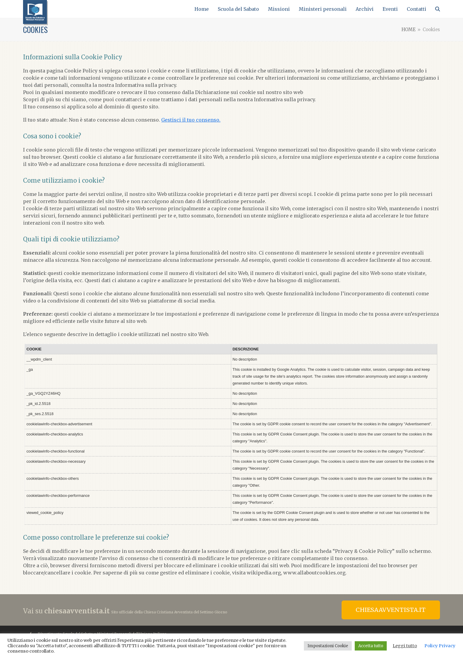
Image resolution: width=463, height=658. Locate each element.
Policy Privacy (440, 645)
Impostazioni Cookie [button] (327, 645)
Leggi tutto (405, 645)
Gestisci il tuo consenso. (190, 120)
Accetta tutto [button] (370, 645)
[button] (437, 9)
